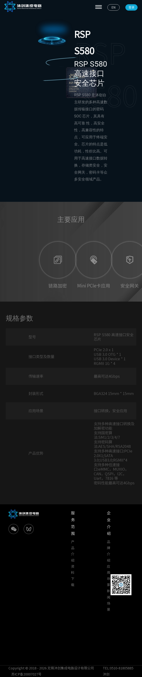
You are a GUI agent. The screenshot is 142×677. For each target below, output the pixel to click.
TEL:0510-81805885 (118, 668)
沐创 (106, 674)
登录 (131, 7)
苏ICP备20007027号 (26, 674)
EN (113, 7)
